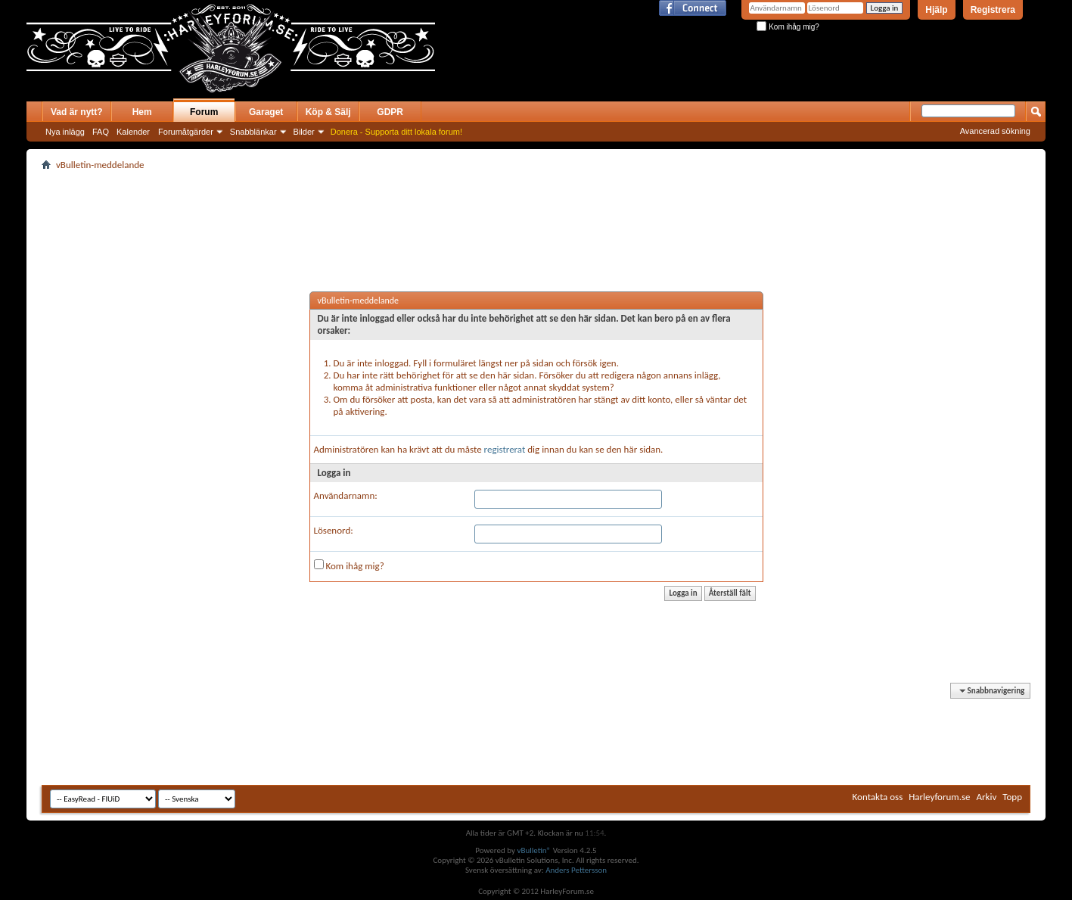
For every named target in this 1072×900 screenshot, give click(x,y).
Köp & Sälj (328, 112)
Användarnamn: (346, 495)
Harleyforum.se (939, 796)
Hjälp (936, 10)
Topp (1012, 796)
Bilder (304, 131)
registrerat (505, 449)
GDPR (390, 112)
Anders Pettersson (576, 870)
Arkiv (987, 796)
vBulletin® (534, 850)
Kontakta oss (878, 796)
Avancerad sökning (995, 130)
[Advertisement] (612, 59)
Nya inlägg (65, 131)
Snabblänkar (253, 131)
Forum (204, 112)
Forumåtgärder (185, 131)
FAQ (100, 131)
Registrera (993, 10)
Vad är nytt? (77, 112)
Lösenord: (333, 530)
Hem (142, 112)
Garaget (266, 112)
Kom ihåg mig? (788, 27)
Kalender (133, 131)
